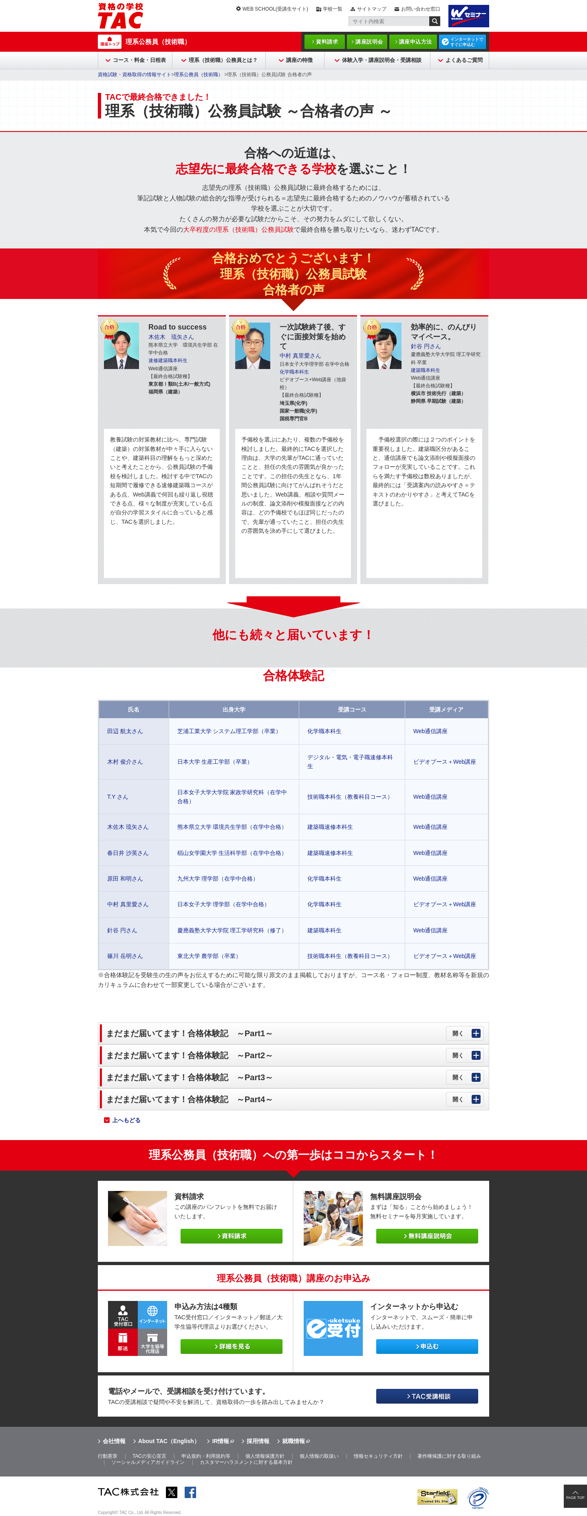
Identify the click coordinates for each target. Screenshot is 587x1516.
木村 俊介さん (125, 761)
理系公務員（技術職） (158, 41)
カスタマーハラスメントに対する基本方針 (246, 1462)
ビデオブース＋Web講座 (445, 761)
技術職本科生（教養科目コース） (350, 796)
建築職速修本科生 (330, 827)
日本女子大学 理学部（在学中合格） (223, 904)
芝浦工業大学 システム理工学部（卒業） (229, 731)
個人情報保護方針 (265, 1456)
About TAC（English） (169, 1441)
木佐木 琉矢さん (171, 337)
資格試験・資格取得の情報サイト (134, 74)
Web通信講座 (430, 731)
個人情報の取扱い (319, 1456)
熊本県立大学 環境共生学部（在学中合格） (232, 827)
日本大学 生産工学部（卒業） (215, 761)
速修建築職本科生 (168, 360)
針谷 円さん (426, 346)
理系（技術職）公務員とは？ (223, 60)
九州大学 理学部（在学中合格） (218, 878)
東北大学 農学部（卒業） (209, 956)
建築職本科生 (425, 370)
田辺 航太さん (125, 731)
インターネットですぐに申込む (466, 42)
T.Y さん (117, 796)
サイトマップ (371, 9)
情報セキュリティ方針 (378, 1456)
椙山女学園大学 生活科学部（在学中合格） (232, 853)
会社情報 (114, 1441)
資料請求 (327, 42)
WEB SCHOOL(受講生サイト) (275, 9)
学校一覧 (332, 9)
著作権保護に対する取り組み (449, 1456)
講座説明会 (369, 42)
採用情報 (258, 1441)
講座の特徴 (299, 60)
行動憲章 (107, 1456)
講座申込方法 (415, 42)
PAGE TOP (575, 1498)
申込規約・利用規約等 (205, 1456)
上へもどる (126, 1120)
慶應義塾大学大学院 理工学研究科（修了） (232, 930)
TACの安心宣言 (149, 1456)
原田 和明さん (125, 878)
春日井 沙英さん (128, 853)
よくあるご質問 (464, 60)
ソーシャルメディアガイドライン (148, 1462)
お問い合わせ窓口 (420, 9)
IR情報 (220, 1441)
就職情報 (293, 1441)
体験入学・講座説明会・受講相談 (381, 60)
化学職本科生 (294, 372)
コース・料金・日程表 (139, 60)
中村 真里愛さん (300, 355)
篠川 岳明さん (125, 956)
